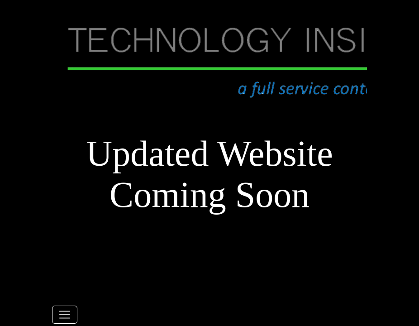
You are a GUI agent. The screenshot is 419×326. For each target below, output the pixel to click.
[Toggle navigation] (64, 315)
